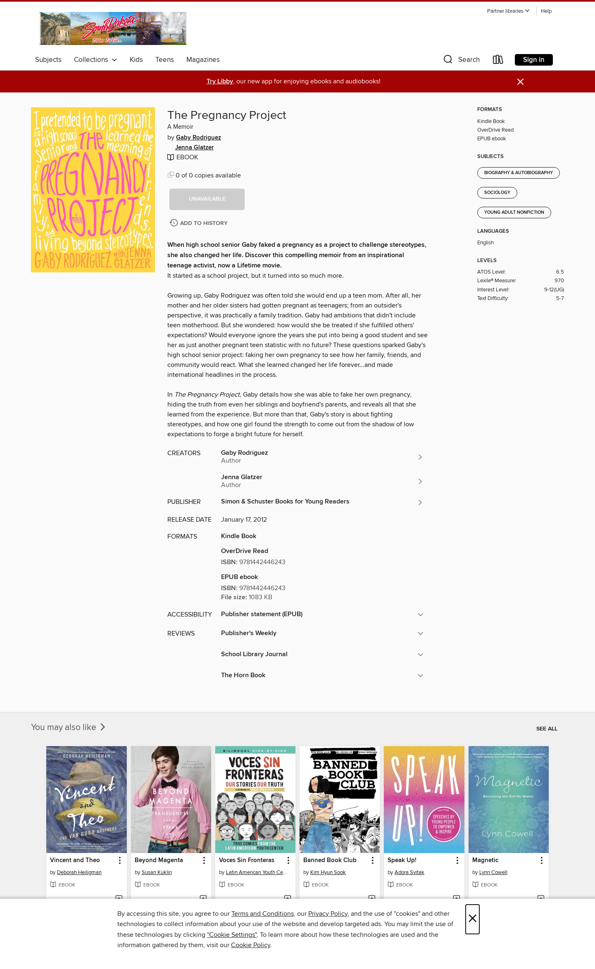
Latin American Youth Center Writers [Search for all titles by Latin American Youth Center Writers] (256, 872)
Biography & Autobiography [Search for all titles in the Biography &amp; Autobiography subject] (518, 173)
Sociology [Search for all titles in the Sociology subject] (497, 193)
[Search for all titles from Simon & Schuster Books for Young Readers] (322, 502)
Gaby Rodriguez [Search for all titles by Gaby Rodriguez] (198, 138)
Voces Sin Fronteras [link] (246, 860)
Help (546, 11)
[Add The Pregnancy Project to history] (199, 223)
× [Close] (472, 919)
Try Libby (220, 81)
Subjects (48, 59)
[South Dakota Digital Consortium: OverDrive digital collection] (114, 28)
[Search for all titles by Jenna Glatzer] (322, 481)
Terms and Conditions (262, 914)
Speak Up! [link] (402, 860)
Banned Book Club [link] (330, 860)
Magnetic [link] (485, 860)
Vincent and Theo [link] (75, 860)
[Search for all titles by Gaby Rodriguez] (322, 457)
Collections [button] (95, 59)
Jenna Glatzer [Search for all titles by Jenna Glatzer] (194, 147)
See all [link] (546, 729)
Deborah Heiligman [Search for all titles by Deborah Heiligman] (79, 872)
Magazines (203, 59)
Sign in (534, 59)
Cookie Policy (250, 945)
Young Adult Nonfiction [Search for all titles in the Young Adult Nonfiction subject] (514, 212)
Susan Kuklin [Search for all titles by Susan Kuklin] (157, 872)
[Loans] (498, 61)
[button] (508, 11)
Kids (136, 59)
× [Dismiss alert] (520, 82)
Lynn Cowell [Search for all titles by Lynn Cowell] (493, 872)
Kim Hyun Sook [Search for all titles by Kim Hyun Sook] (328, 872)
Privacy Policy (327, 914)
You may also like (69, 727)
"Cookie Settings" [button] (232, 935)
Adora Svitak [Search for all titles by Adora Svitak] (409, 872)
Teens (164, 59)
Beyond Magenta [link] (159, 860)
